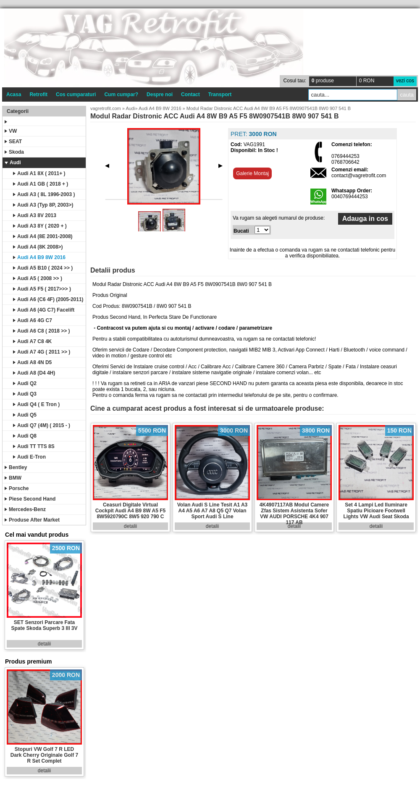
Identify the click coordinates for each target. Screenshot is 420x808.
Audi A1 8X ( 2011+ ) (39, 173)
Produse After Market (32, 520)
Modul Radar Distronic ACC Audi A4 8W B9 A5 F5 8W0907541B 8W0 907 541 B (268, 108)
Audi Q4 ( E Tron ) (36, 404)
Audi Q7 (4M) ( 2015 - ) (41, 425)
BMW (13, 478)
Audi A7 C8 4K (32, 341)
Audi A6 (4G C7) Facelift (43, 310)
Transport (219, 94)
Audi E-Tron (29, 457)
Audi (13, 163)
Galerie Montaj (252, 173)
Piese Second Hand (30, 499)
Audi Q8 (25, 436)
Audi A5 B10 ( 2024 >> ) (43, 268)
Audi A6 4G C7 (32, 320)
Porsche (17, 488)
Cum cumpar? (121, 94)
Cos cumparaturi (76, 94)
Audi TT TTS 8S (34, 446)
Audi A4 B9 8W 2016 (39, 257)
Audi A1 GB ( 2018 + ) (40, 184)
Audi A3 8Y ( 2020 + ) (40, 226)
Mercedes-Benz (25, 509)
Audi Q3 (25, 394)
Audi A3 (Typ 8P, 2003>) (43, 205)
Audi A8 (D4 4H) (34, 373)
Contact (190, 94)
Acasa (13, 94)
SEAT (13, 141)
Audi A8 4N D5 (32, 362)
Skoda (14, 152)
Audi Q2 (25, 383)
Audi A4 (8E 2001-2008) (43, 236)
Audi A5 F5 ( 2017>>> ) (42, 289)
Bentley (16, 467)
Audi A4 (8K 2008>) (38, 247)
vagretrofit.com (105, 108)
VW (11, 131)
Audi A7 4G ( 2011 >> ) (41, 352)
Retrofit (38, 94)
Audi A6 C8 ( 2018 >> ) (41, 331)
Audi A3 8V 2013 (34, 215)
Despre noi (160, 94)
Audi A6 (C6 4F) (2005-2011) (48, 299)
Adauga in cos (365, 218)
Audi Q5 (25, 415)
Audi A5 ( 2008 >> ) (37, 278)
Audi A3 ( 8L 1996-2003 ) (44, 194)
